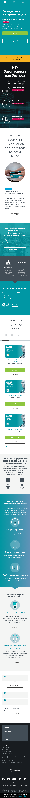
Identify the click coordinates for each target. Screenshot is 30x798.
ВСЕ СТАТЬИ (15, 713)
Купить (15, 33)
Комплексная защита (15, 397)
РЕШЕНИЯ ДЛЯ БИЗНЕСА (15, 249)
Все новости (15, 685)
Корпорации (17, 116)
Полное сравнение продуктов (15, 447)
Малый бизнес (18, 88)
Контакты (7, 783)
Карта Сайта (23, 785)
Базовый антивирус (15, 431)
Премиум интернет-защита (15, 363)
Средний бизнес (18, 101)
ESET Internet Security (15, 395)
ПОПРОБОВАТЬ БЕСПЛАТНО (15, 214)
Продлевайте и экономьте (15, 613)
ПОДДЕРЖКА (15, 662)
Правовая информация (9, 785)
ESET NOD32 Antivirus (15, 429)
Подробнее (15, 41)
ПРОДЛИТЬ (15, 627)
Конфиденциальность (19, 783)
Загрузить (15, 370)
